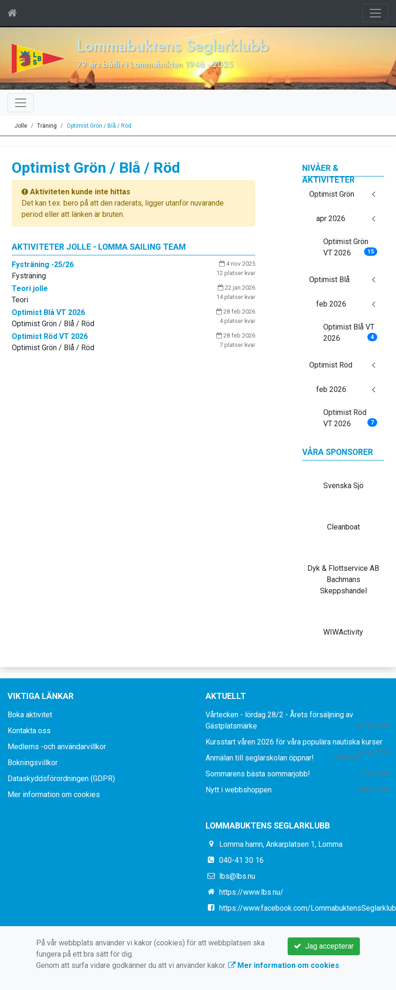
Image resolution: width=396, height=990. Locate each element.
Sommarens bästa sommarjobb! (258, 773)
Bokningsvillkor (33, 762)
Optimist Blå (329, 279)
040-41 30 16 (241, 860)
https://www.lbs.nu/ (251, 892)
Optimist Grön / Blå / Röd (99, 126)
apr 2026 (330, 218)
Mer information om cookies (54, 794)
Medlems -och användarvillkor (57, 746)
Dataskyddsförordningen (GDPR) (61, 778)
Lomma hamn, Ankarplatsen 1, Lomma (281, 844)
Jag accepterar (324, 946)
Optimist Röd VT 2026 (350, 418)
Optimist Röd (330, 365)
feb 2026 (331, 303)
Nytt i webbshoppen (239, 789)
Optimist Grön (331, 194)
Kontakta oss (29, 730)
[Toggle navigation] (375, 13)
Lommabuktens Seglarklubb (172, 45)
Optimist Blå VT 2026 (350, 332)
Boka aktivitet (30, 714)
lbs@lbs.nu (237, 876)
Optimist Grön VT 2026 (350, 247)
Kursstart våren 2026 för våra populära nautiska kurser (294, 741)
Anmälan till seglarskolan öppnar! (260, 757)
